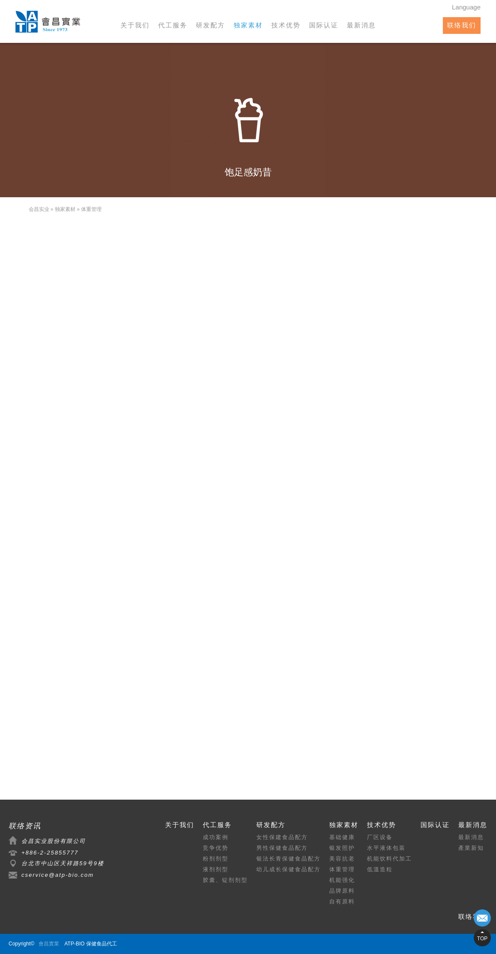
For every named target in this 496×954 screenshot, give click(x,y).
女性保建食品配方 (282, 837)
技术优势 (286, 25)
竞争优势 (215, 848)
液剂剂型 (215, 869)
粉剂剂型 (215, 858)
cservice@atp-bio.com (57, 875)
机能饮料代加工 (389, 858)
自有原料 (342, 901)
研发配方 (210, 25)
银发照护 (342, 848)
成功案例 (215, 837)
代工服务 (172, 25)
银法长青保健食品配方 (288, 858)
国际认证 (323, 25)
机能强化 (342, 880)
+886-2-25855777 (49, 852)
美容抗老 (342, 858)
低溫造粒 (380, 869)
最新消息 (361, 25)
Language (466, 7)
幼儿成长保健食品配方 (288, 869)
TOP (482, 939)
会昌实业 (39, 209)
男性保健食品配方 (282, 848)
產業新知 (471, 848)
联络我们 (461, 25)
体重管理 (91, 209)
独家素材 (248, 25)
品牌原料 (342, 891)
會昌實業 (49, 944)
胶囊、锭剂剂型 (225, 880)
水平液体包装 (386, 848)
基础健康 (342, 837)
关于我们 (135, 25)
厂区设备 (380, 837)
